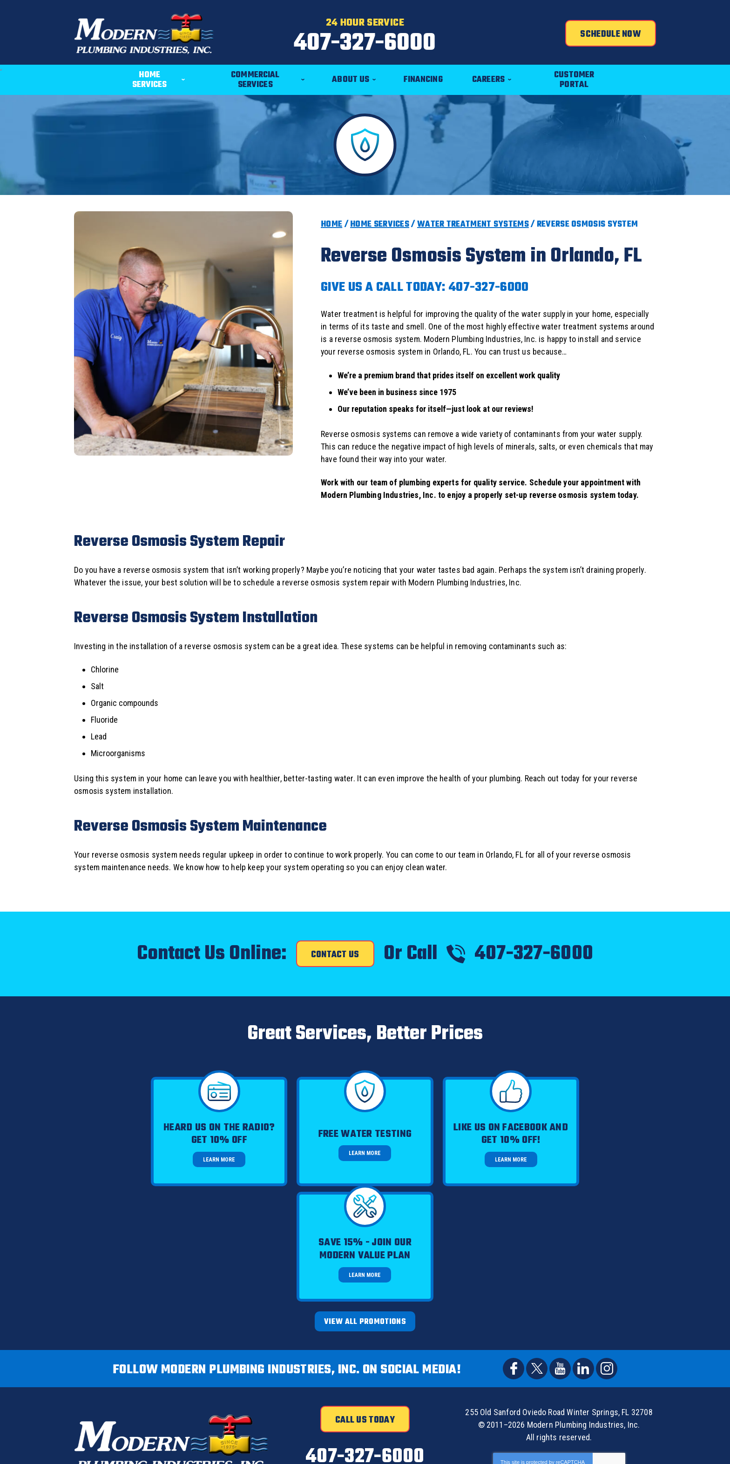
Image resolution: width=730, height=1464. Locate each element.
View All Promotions (365, 1207)
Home (331, 224)
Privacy (601, 1362)
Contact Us (335, 955)
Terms (616, 1362)
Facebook (513, 1253)
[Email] (519, 1407)
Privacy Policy (531, 1356)
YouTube (560, 1253)
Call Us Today (365, 1305)
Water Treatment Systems (473, 224)
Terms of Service (565, 1356)
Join (633, 1408)
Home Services (379, 224)
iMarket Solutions (506, 1448)
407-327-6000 (365, 43)
